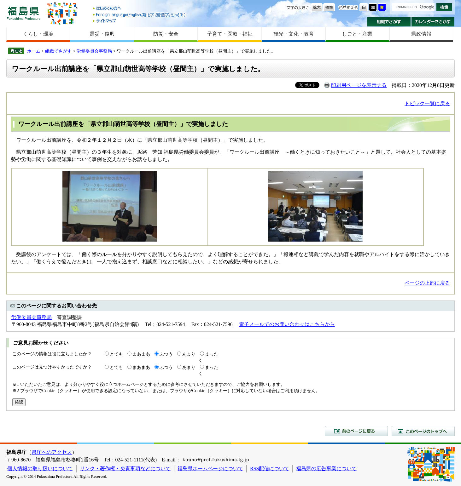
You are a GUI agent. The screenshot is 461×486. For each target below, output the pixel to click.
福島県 (23, 13)
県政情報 (421, 34)
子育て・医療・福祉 (230, 34)
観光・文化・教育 (293, 34)
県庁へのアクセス (52, 452)
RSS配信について (269, 468)
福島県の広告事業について (326, 468)
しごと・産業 (357, 34)
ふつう (166, 354)
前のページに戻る (356, 431)
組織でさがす (389, 21)
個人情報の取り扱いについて (40, 468)
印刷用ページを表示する (359, 85)
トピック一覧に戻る (427, 103)
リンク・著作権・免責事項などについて (125, 468)
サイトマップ (139, 21)
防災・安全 (165, 34)
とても (116, 354)
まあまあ (141, 354)
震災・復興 (102, 34)
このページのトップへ (423, 431)
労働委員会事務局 (94, 51)
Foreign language (139, 15)
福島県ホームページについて (210, 468)
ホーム (33, 51)
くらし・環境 (38, 34)
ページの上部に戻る (427, 283)
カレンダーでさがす (433, 21)
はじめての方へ (139, 9)
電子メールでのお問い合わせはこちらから (287, 324)
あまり (188, 354)
